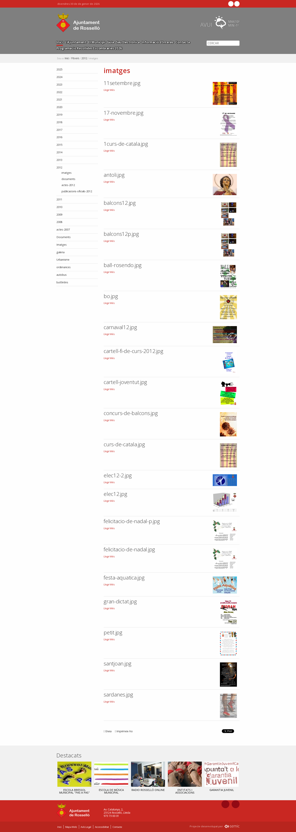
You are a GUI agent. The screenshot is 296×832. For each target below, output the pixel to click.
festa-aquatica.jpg (124, 577)
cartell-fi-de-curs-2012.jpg (133, 350)
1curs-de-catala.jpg (126, 143)
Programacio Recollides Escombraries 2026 (89, 48)
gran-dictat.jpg (120, 601)
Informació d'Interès (157, 42)
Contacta (182, 42)
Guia (110, 42)
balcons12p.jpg (121, 233)
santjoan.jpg (117, 663)
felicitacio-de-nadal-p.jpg (132, 521)
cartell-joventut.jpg (125, 382)
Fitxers (75, 58)
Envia (108, 731)
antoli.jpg (114, 174)
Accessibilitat (102, 827)
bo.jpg (111, 296)
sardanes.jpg (118, 694)
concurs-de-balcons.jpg (131, 413)
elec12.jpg (115, 493)
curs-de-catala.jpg (124, 444)
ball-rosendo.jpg (123, 265)
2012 (84, 58)
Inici (59, 42)
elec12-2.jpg (118, 475)
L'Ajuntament (75, 42)
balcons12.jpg (120, 202)
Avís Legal (86, 827)
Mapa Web (71, 827)
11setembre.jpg (122, 82)
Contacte (117, 827)
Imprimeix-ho (124, 731)
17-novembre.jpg (123, 112)
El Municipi (96, 42)
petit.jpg (113, 632)
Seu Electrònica (128, 42)
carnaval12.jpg (120, 327)
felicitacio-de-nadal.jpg (129, 549)
